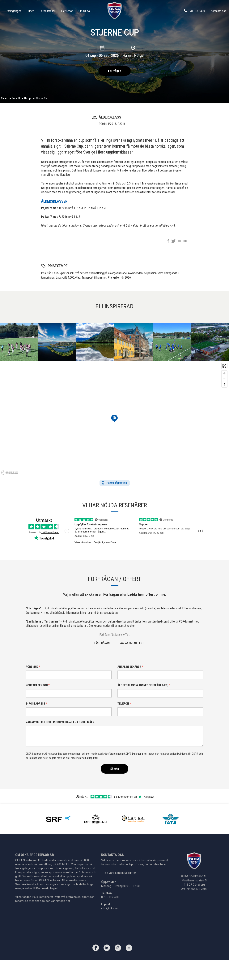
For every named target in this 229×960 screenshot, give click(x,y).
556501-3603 (199, 889)
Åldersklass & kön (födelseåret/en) (143, 685)
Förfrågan (114, 71)
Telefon (124, 703)
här (68, 901)
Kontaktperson (38, 685)
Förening (33, 666)
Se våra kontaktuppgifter (118, 873)
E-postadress (36, 703)
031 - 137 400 (110, 897)
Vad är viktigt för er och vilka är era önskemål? (60, 722)
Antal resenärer (130, 666)
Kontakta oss (218, 11)
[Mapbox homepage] (9, 472)
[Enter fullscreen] (224, 366)
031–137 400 (194, 11)
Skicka (114, 769)
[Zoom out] (224, 379)
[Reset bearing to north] (224, 384)
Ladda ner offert (132, 643)
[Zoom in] (224, 373)
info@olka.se (109, 908)
